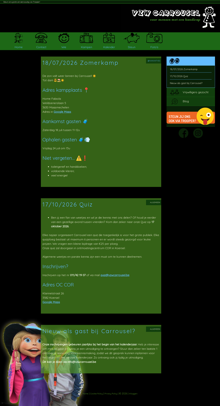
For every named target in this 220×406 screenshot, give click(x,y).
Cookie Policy (96, 393)
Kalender (109, 47)
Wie (63, 47)
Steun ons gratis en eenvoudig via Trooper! (21, 2)
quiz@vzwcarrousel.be (114, 275)
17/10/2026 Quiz (179, 76)
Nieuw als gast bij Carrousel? (186, 83)
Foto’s (154, 47)
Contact (41, 47)
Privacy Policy (111, 393)
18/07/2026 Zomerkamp (184, 69)
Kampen (86, 47)
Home (19, 47)
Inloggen (133, 393)
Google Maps (62, 111)
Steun (131, 47)
